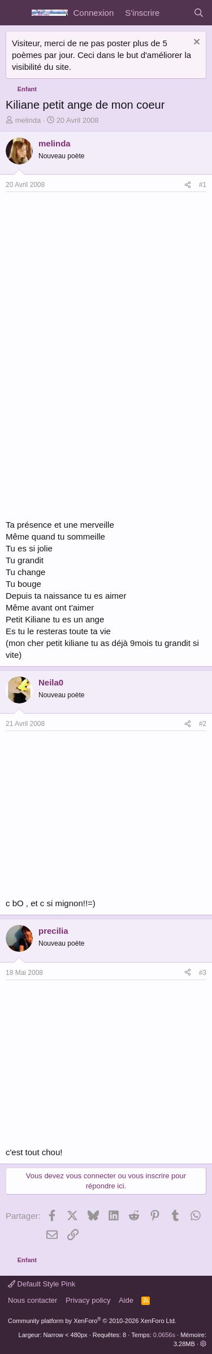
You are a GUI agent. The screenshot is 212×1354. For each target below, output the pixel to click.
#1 (202, 185)
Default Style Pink (41, 1284)
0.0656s (164, 1334)
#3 (202, 973)
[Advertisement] (101, 276)
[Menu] (15, 13)
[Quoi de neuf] (176, 12)
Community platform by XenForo (92, 1320)
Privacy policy (88, 1300)
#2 (202, 724)
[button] (203, 1343)
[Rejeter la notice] (195, 43)
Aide (126, 1300)
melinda (28, 120)
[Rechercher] (199, 12)
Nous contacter (32, 1300)
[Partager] (187, 185)
